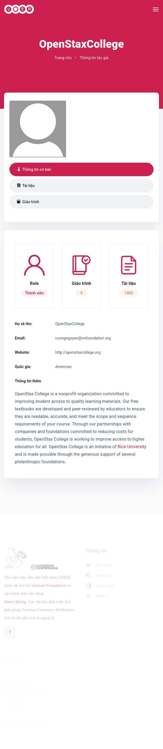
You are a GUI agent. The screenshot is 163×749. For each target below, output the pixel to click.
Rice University (131, 446)
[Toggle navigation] (155, 9)
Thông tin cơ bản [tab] (34, 169)
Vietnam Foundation (49, 587)
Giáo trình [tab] (28, 202)
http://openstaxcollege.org (77, 352)
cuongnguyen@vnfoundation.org (83, 338)
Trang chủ (63, 58)
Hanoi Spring (15, 603)
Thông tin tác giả (94, 58)
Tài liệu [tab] (26, 185)
